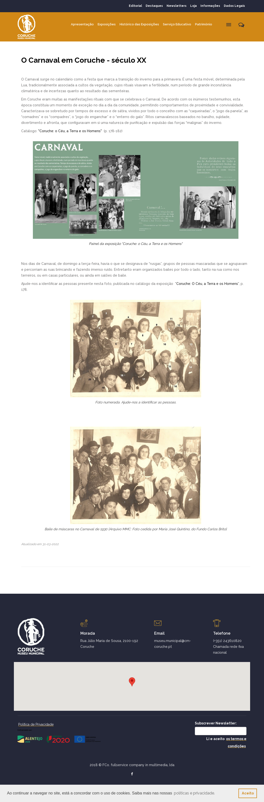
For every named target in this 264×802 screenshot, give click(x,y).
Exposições (107, 24)
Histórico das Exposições (139, 24)
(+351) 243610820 (227, 641)
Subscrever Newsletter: (216, 723)
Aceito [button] (248, 793)
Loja (193, 6)
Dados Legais (234, 6)
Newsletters (177, 6)
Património (203, 24)
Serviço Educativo (177, 24)
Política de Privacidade (36, 724)
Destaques (154, 6)
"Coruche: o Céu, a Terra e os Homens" (70, 131)
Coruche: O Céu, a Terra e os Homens (207, 284)
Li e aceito (226, 742)
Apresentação (82, 24)
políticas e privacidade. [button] (194, 793)
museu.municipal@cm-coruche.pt (172, 644)
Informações (210, 6)
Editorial (135, 6)
